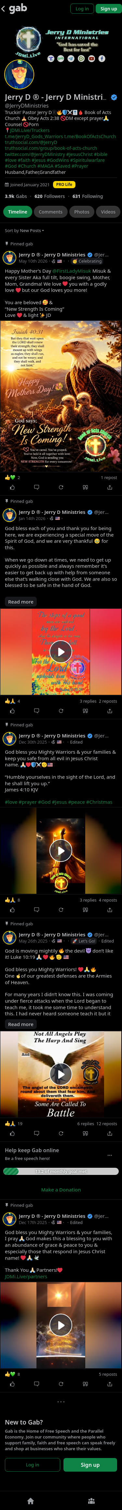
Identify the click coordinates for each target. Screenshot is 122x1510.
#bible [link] (100, 154)
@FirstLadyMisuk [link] (71, 270)
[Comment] (36, 487)
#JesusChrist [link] (79, 154)
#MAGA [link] (45, 166)
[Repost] (61, 487)
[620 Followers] (53, 196)
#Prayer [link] (80, 166)
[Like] (12, 487)
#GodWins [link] (58, 160)
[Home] (30, 1500)
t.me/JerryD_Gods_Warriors (34, 136)
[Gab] (18, 8)
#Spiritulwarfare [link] (87, 160)
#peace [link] (76, 802)
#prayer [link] (28, 802)
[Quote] (85, 487)
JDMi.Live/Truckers (29, 130)
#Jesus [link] (39, 160)
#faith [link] (24, 160)
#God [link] (11, 166)
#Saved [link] (62, 166)
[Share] (109, 487)
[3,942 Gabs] (19, 196)
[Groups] (91, 1500)
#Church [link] (27, 166)
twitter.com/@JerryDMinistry (35, 154)
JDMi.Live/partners (26, 1276)
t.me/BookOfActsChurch (90, 136)
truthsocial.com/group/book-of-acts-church (51, 148)
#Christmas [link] (99, 802)
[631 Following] (90, 196)
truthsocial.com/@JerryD (31, 142)
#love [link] (11, 160)
